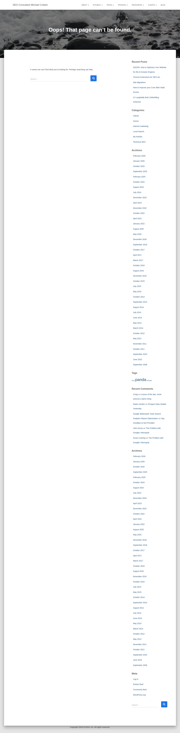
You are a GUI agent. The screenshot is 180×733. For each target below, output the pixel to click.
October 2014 (139, 297)
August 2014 (138, 307)
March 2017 (138, 260)
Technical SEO (139, 142)
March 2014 (138, 328)
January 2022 (139, 224)
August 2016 (138, 271)
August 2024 (138, 187)
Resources (138, 5)
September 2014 (140, 302)
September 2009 (140, 365)
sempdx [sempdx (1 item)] (149, 380)
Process (123, 5)
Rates (110, 5)
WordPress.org (139, 695)
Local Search (138, 131)
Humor (136, 121)
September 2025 (140, 171)
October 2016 (139, 265)
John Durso (138, 428)
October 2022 (139, 213)
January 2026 (139, 161)
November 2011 (140, 344)
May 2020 (137, 234)
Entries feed (138, 684)
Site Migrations (139, 82)
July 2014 (137, 312)
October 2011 (139, 349)
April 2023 (137, 203)
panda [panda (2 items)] (140, 379)
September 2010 (140, 354)
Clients (152, 5)
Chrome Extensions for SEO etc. (146, 77)
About (85, 5)
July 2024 (137, 192)
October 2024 (139, 182)
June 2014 (137, 318)
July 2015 (137, 286)
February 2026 (139, 156)
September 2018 (140, 245)
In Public (98, 5)
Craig (135, 394)
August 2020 (138, 229)
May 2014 (137, 323)
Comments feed (139, 689)
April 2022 (137, 218)
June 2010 (137, 359)
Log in (135, 679)
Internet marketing (140, 126)
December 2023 (140, 197)
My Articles (137, 137)
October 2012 (139, 333)
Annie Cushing (139, 438)
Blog (163, 5)
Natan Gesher (139, 404)
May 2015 (137, 291)
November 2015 (140, 276)
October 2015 (139, 281)
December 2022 (140, 208)
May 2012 (137, 338)
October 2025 (139, 166)
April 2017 (137, 255)
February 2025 (139, 177)
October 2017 (139, 250)
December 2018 (140, 239)
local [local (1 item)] (133, 380)
